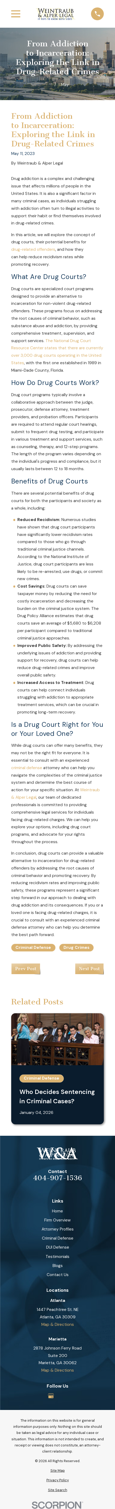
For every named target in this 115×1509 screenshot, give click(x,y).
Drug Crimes (76, 947)
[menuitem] (57, 1470)
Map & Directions (57, 1324)
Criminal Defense (33, 947)
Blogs (58, 1265)
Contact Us (58, 1274)
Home (57, 1211)
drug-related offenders (33, 249)
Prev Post (25, 968)
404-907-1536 (57, 1178)
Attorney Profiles (58, 1229)
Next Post (89, 968)
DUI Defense (57, 1247)
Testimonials (57, 1256)
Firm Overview (57, 1220)
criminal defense (26, 767)
